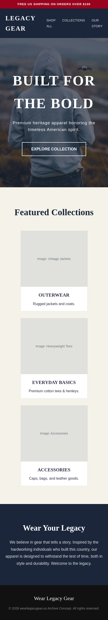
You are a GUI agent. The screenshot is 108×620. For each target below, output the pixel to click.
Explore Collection (54, 149)
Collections (73, 20)
